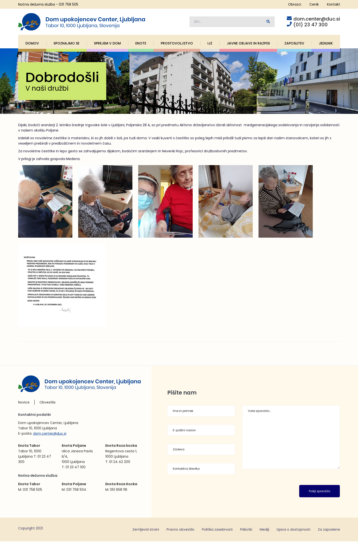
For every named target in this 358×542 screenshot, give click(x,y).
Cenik (314, 4)
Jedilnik (326, 43)
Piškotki (246, 529)
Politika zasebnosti (217, 529)
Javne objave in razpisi (248, 43)
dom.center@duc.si (49, 434)
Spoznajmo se (66, 43)
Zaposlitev (294, 43)
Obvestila (47, 403)
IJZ (209, 43)
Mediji (264, 529)
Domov (32, 43)
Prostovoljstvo (177, 43)
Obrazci (294, 4)
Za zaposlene (329, 529)
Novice (24, 403)
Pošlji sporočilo (319, 492)
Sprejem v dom (107, 43)
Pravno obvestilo (180, 529)
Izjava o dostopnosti (293, 529)
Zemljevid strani (145, 529)
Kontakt (333, 4)
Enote (140, 43)
